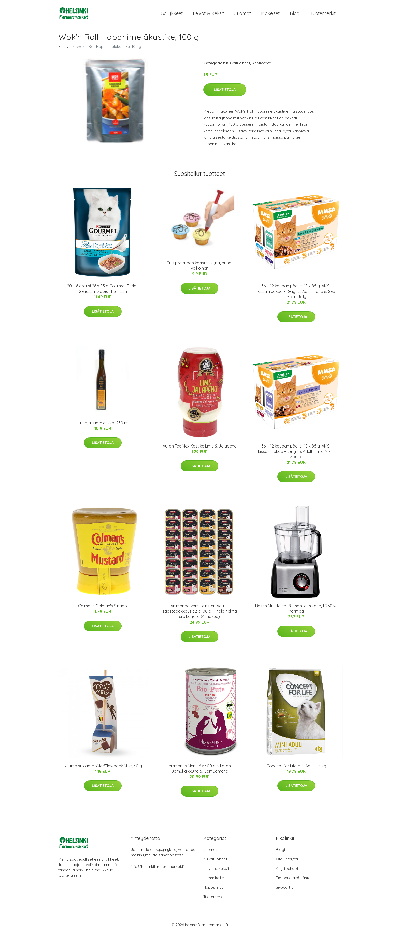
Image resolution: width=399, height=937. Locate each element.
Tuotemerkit (323, 15)
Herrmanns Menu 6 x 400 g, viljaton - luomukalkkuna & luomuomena (199, 772)
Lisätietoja (225, 93)
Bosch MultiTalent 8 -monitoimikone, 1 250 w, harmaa (296, 612)
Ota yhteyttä (287, 862)
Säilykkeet (172, 15)
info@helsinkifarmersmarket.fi (157, 870)
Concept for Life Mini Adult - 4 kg (296, 769)
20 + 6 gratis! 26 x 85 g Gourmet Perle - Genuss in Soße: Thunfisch (103, 292)
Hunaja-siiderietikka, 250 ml (103, 426)
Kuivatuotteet (238, 66)
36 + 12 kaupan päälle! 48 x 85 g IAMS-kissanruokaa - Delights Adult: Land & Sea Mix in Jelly (296, 295)
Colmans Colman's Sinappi (103, 609)
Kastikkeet (261, 66)
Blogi (295, 15)
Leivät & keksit (208, 15)
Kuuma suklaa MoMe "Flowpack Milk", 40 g (103, 769)
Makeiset (270, 15)
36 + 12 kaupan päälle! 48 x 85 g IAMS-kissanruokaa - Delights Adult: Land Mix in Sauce (296, 455)
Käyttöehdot (287, 872)
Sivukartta (285, 890)
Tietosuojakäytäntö (293, 881)
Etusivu (64, 50)
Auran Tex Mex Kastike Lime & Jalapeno (200, 449)
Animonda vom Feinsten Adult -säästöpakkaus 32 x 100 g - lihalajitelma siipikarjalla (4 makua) (199, 615)
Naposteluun (214, 890)
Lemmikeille (213, 881)
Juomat (242, 15)
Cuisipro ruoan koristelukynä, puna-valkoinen (199, 269)
